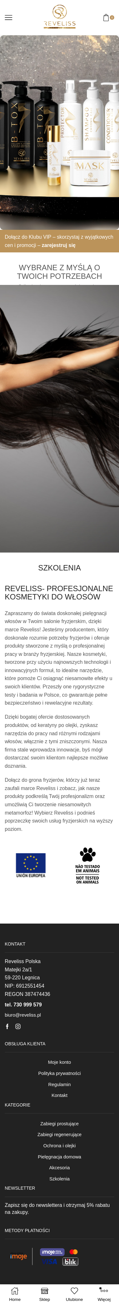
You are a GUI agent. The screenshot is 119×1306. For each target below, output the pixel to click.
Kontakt (59, 1095)
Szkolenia (59, 1178)
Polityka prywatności (59, 1073)
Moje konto (59, 1062)
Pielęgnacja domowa (59, 1156)
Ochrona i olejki (59, 1145)
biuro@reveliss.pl (23, 1015)
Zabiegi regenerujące (59, 1134)
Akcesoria (59, 1167)
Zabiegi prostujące (59, 1123)
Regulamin (59, 1084)
